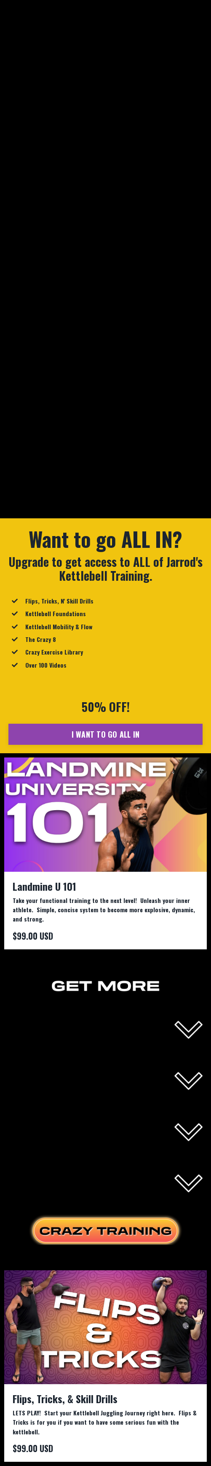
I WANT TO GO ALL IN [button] (106, 734)
